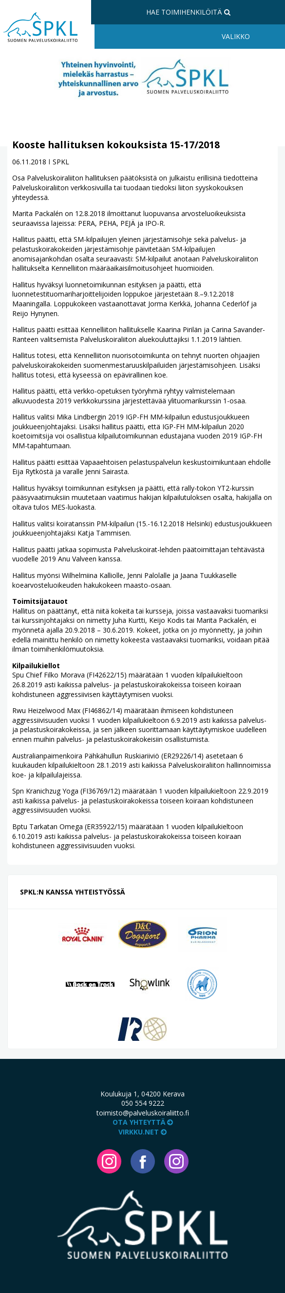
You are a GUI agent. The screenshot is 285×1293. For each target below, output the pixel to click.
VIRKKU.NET (142, 1131)
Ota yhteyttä (143, 1122)
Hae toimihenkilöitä (188, 12)
